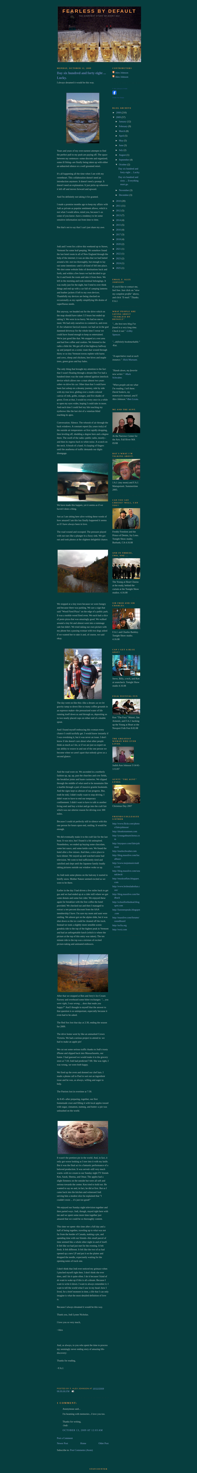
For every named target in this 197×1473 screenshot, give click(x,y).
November (124, 190)
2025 (119, 268)
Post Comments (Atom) (81, 1450)
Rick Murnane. (130, 359)
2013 (119, 215)
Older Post (103, 1443)
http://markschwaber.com (124, 851)
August (123, 155)
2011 (118, 205)
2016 (119, 229)
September (124, 159)
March (122, 131)
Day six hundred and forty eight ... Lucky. (81, 75)
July (121, 150)
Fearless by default (99, 11)
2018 (119, 239)
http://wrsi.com (119, 929)
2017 (119, 234)
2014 (119, 220)
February (123, 126)
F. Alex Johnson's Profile (119, 88)
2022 (119, 253)
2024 (119, 263)
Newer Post (62, 1443)
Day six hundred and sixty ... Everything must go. (128, 181)
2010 (119, 201)
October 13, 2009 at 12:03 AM (83, 1430)
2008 (119, 112)
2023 (119, 258)
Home (83, 1443)
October (123, 164)
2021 (119, 249)
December (124, 195)
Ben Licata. (133, 399)
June (121, 145)
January (123, 121)
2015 (119, 225)
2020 (119, 244)
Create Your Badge (118, 97)
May (121, 140)
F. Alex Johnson (120, 72)
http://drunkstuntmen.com (124, 831)
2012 (119, 210)
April (122, 135)
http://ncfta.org (119, 925)
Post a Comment (65, 1438)
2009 (119, 117)
